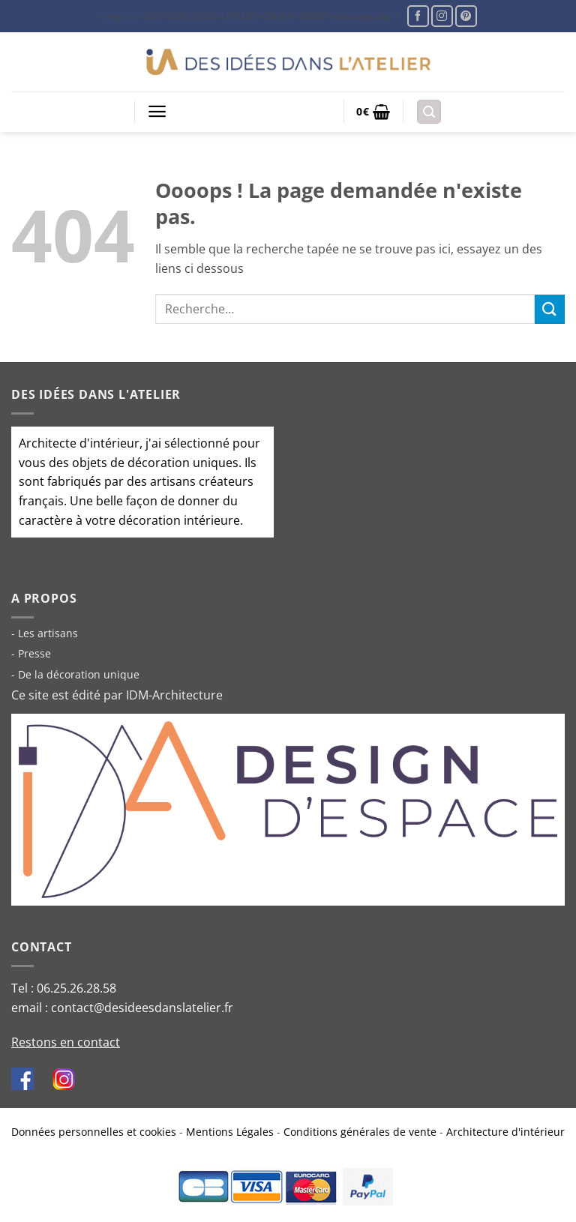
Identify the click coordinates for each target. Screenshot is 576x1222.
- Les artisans (44, 633)
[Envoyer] (550, 309)
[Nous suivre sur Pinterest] (466, 16)
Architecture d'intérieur (505, 1132)
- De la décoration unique (75, 674)
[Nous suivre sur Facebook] (418, 16)
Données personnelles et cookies (93, 1132)
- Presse (31, 653)
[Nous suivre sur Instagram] (442, 16)
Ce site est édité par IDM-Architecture (117, 695)
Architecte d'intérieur (79, 443)
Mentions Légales (230, 1132)
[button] (157, 111)
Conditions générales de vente (360, 1132)
